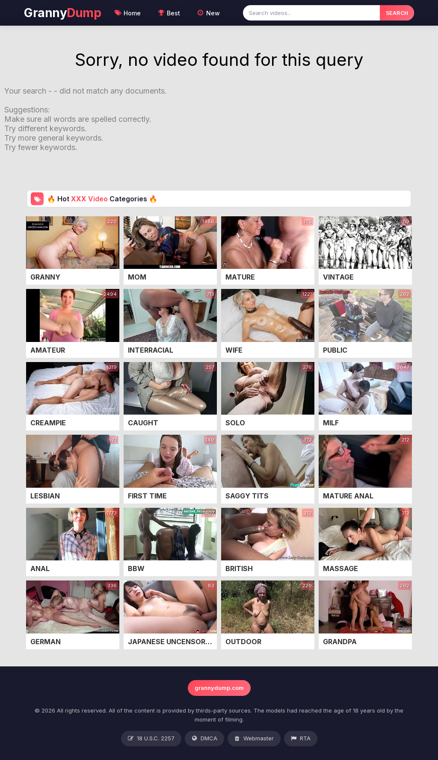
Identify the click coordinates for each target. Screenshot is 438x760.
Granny (62, 13)
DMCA (204, 738)
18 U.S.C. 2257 (151, 738)
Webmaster (254, 738)
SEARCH (397, 13)
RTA (301, 738)
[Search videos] (311, 13)
